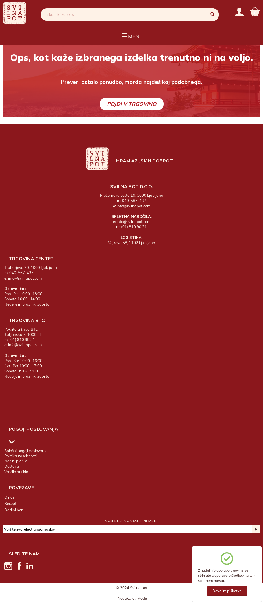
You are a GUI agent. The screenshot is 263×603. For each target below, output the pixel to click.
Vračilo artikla (16, 471)
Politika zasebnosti (20, 456)
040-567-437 (134, 200)
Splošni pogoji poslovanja (26, 450)
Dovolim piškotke (227, 591)
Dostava (11, 466)
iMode (141, 597)
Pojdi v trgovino (131, 104)
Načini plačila (15, 461)
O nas (9, 497)
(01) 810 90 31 (134, 226)
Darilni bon (13, 510)
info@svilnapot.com (133, 205)
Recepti (10, 503)
